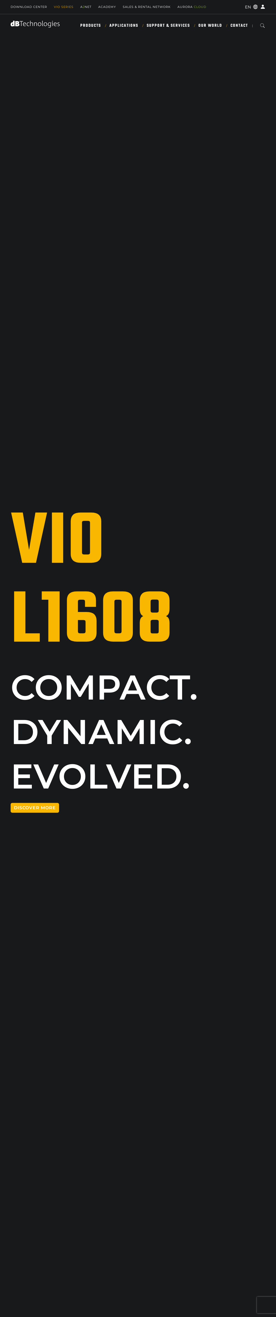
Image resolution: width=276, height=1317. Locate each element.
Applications (123, 25)
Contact (239, 25)
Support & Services (168, 25)
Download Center (29, 7)
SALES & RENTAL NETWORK (147, 7)
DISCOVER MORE (35, 807)
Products (90, 25)
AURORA (191, 7)
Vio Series (63, 7)
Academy (107, 7)
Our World (210, 25)
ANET (85, 7)
